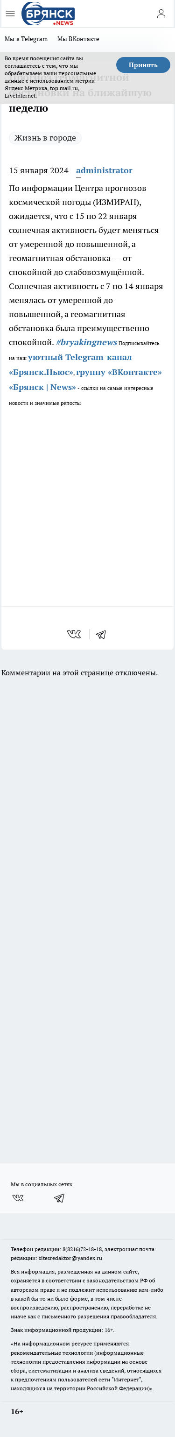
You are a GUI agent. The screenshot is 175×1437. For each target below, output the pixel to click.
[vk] (75, 634)
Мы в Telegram (26, 39)
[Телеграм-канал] (60, 1198)
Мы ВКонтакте (78, 39)
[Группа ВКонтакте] (18, 1198)
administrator (104, 170)
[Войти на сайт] (161, 13)
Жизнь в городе (45, 137)
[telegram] (104, 634)
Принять (143, 65)
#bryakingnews (86, 342)
